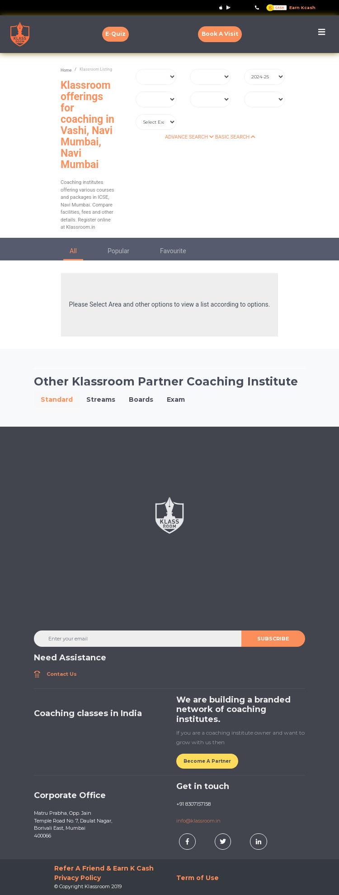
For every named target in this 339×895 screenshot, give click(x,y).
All (73, 251)
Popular (118, 251)
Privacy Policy (77, 878)
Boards (141, 399)
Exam (176, 399)
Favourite (173, 251)
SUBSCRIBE (273, 638)
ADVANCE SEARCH (189, 137)
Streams (100, 399)
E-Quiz (115, 33)
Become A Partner (207, 761)
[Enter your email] (138, 638)
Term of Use (197, 878)
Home (66, 70)
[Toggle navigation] (322, 34)
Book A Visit (220, 33)
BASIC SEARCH (235, 137)
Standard (57, 399)
